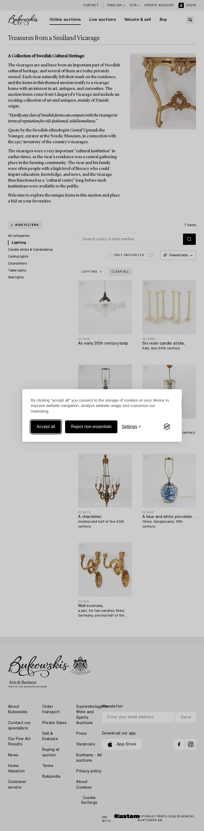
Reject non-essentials (91, 426)
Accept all (46, 426)
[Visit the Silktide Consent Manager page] (166, 426)
